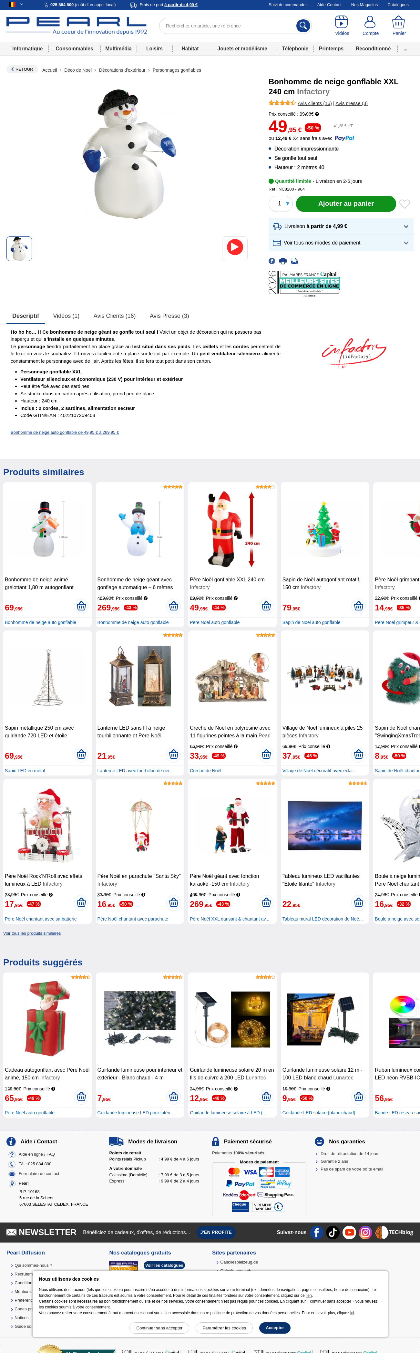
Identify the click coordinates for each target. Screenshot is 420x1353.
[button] (341, 226)
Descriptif (25, 316)
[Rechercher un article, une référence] (235, 26)
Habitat (190, 48)
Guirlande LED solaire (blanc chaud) (318, 1112)
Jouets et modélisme (242, 48)
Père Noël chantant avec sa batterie (41, 918)
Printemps (331, 48)
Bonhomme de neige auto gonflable (40, 622)
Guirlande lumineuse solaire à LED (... (228, 1112)
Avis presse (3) (169, 316)
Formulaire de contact (39, 1173)
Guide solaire (27, 1326)
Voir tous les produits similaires (32, 933)
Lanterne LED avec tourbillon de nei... (135, 770)
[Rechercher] (303, 25)
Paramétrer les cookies (224, 1328)
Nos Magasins (364, 4)
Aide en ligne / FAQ (37, 1154)
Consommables (74, 48)
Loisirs (154, 48)
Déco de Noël (78, 70)
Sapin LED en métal (25, 770)
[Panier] (399, 26)
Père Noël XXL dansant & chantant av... (229, 918)
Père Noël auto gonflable (215, 622)
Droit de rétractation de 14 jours (350, 1153)
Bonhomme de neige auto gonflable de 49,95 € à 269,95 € (65, 432)
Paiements (238, 1152)
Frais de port (169, 4)
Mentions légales (30, 1291)
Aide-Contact (329, 4)
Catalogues (398, 4)
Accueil (50, 70)
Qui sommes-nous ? (33, 1265)
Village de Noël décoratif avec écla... (318, 770)
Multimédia (118, 48)
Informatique (27, 48)
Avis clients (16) (115, 316)
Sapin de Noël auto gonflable (311, 622)
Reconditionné (373, 48)
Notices (21, 1317)
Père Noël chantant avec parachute (132, 918)
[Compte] (370, 26)
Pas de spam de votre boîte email (352, 1169)
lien (309, 1295)
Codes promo (27, 1308)
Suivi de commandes (288, 4)
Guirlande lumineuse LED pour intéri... (135, 1112)
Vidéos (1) (66, 316)
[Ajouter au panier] (346, 204)
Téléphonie (295, 48)
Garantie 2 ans (334, 1161)
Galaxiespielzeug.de (239, 1262)
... (406, 48)
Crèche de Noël (205, 770)
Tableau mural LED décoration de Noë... (322, 918)
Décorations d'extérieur (122, 70)
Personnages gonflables (176, 70)
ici (352, 1313)
